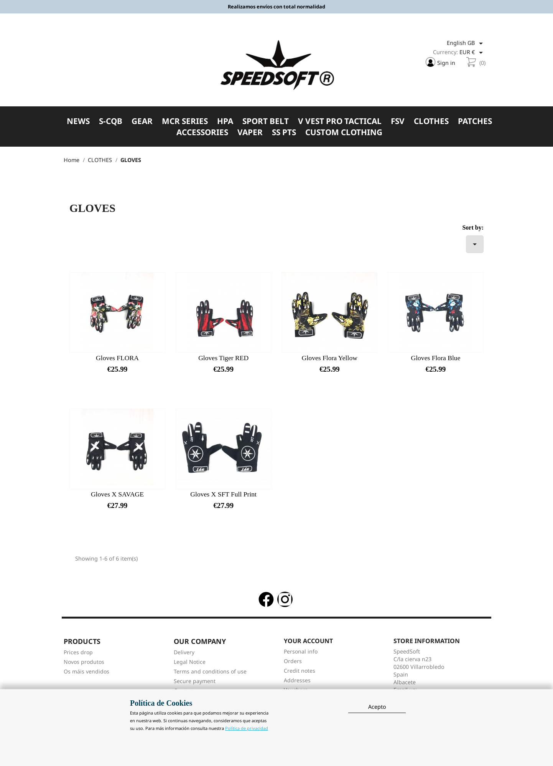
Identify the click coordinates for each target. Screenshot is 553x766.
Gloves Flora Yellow (329, 358)
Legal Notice (190, 661)
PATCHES (475, 121)
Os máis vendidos (86, 671)
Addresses (297, 680)
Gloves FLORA (117, 358)
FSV (398, 121)
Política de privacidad (246, 728)
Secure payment (195, 681)
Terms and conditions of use (210, 671)
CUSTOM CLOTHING (343, 132)
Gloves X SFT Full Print (223, 494)
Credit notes (299, 670)
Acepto (377, 706)
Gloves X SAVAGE (117, 494)
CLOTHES (431, 121)
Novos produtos (84, 661)
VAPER (250, 132)
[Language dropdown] (466, 43)
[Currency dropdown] (472, 52)
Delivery (184, 652)
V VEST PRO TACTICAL (340, 121)
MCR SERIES (185, 121)
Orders (293, 661)
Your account (308, 641)
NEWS (78, 121)
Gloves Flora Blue (435, 358)
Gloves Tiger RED (223, 358)
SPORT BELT (265, 121)
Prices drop (78, 652)
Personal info (301, 651)
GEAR (142, 121)
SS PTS (284, 132)
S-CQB (110, 121)
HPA (225, 121)
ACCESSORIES (202, 132)
